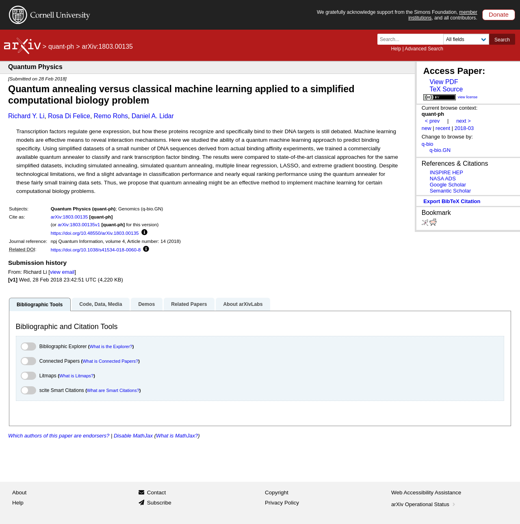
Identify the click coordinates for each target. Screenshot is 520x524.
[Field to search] (466, 39)
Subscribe (159, 503)
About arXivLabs (242, 304)
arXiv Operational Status (424, 504)
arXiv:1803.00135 (69, 216)
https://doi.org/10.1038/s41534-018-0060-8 (96, 249)
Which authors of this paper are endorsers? (58, 436)
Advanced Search (424, 49)
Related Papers (189, 304)
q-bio (427, 144)
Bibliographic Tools (40, 304)
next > (463, 121)
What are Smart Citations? (113, 390)
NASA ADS (443, 178)
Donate (499, 14)
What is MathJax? (177, 436)
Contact (156, 492)
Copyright (276, 492)
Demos (146, 304)
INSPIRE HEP (446, 172)
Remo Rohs (111, 116)
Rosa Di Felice (69, 116)
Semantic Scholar (450, 191)
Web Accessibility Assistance (426, 492)
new (426, 128)
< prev (432, 121)
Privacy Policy (282, 503)
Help (396, 49)
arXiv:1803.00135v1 (79, 224)
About (19, 492)
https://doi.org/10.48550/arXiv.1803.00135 (95, 233)
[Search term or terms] (412, 39)
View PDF (443, 81)
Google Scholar (448, 185)
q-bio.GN (440, 150)
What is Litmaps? (76, 375)
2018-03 (464, 128)
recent (443, 128)
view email (62, 272)
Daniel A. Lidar (153, 116)
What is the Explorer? (111, 346)
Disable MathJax (133, 436)
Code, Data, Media (100, 304)
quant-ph (61, 46)
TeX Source (446, 89)
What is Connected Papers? (110, 361)
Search (502, 40)
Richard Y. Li (26, 116)
